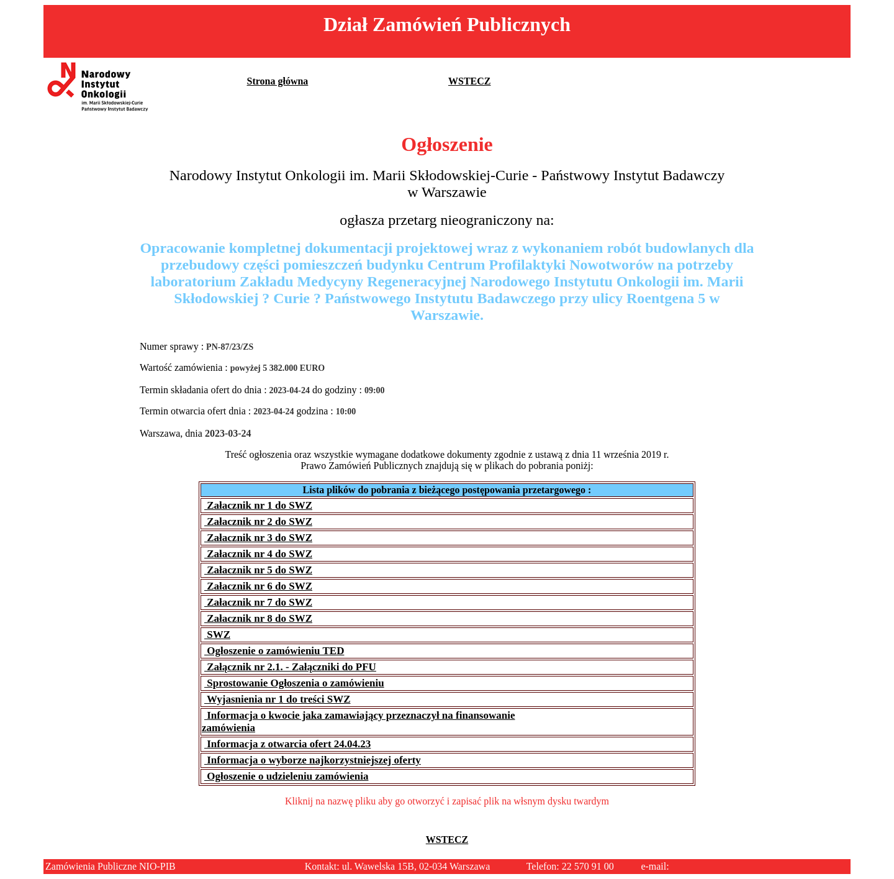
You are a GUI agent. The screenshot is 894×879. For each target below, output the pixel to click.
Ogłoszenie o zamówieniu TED (274, 651)
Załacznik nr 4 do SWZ (258, 554)
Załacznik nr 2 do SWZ (258, 521)
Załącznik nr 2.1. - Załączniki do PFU (290, 667)
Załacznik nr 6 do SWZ (258, 586)
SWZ (217, 634)
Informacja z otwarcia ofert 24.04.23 (287, 744)
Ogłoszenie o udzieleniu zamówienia (286, 776)
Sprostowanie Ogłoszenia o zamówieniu (294, 683)
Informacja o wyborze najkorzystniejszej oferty (312, 760)
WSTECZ (469, 81)
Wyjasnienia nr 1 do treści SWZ (277, 699)
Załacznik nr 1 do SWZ (258, 505)
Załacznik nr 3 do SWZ (258, 538)
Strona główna (278, 81)
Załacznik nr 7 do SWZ (258, 602)
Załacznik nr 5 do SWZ (258, 570)
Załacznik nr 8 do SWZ (258, 618)
